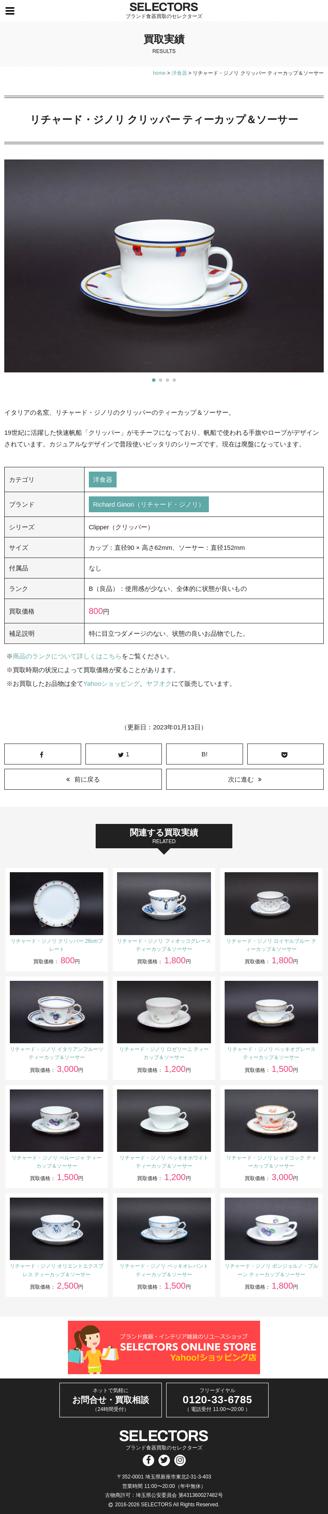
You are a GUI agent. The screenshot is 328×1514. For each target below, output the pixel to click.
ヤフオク (159, 683)
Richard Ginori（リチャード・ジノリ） (149, 504)
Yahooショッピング (111, 683)
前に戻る (87, 779)
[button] (153, 380)
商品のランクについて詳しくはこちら (67, 656)
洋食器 (102, 479)
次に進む (241, 779)
